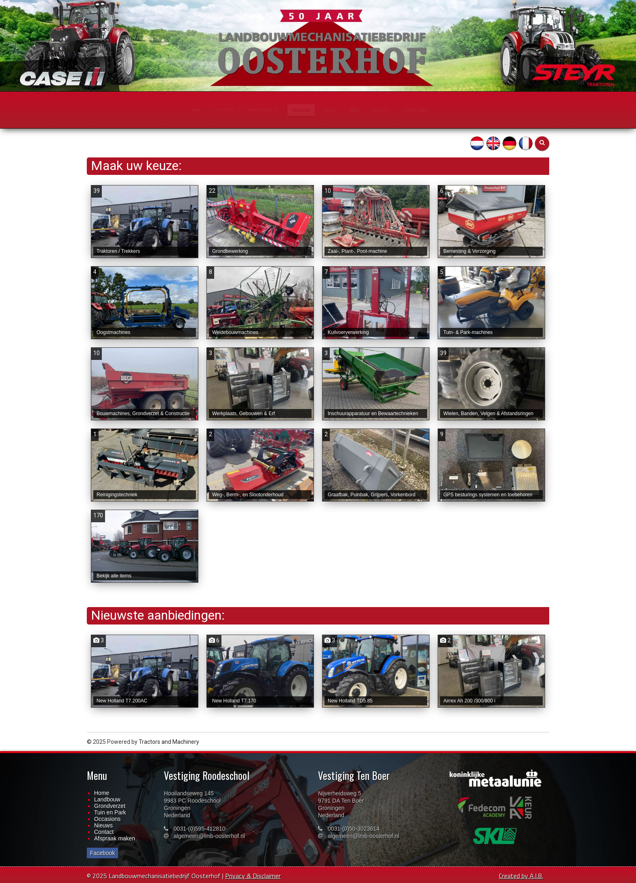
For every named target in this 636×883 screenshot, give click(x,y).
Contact (104, 832)
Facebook (102, 853)
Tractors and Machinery (169, 742)
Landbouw (107, 799)
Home (101, 793)
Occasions (107, 819)
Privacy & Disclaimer (253, 876)
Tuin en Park (110, 812)
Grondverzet (109, 806)
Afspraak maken (114, 838)
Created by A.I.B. (521, 876)
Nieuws (103, 825)
